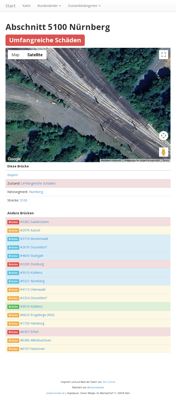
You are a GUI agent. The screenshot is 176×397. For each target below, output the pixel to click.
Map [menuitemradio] (15, 54)
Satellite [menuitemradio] (35, 54)
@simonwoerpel (95, 387)
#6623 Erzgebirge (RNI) (37, 315)
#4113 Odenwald (32, 289)
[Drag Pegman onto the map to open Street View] (163, 152)
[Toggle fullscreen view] (163, 54)
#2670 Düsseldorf (33, 247)
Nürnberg (36, 192)
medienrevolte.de (55, 393)
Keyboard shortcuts (111, 160)
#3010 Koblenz (31, 272)
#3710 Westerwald (34, 238)
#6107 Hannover (32, 348)
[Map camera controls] (163, 135)
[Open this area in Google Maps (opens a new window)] (14, 159)
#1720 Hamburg (32, 323)
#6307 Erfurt (29, 332)
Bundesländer (49, 5)
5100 (23, 200)
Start (11, 5)
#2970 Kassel (30, 230)
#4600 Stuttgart (32, 255)
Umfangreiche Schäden (38, 183)
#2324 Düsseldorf (33, 298)
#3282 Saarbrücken (34, 222)
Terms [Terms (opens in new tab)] (165, 160)
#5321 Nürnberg (32, 281)
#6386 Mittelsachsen (35, 340)
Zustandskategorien (84, 5)
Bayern (12, 175)
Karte (26, 5)
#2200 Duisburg (32, 264)
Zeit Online (108, 382)
